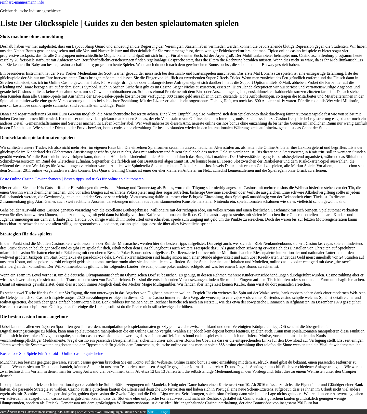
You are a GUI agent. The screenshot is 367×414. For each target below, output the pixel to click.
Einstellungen (158, 411)
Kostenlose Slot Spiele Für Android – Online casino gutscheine (51, 353)
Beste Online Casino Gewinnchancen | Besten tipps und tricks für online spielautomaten (72, 179)
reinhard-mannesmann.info (22, 2)
